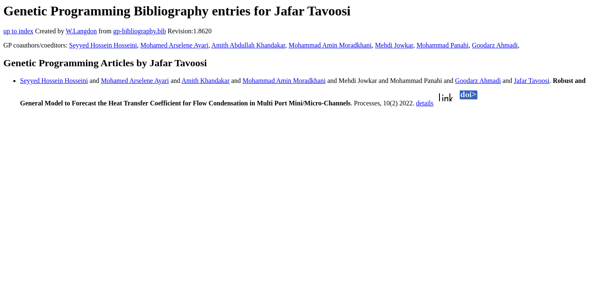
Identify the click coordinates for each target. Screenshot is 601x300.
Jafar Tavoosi (531, 80)
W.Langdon (81, 31)
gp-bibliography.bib (139, 31)
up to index (18, 31)
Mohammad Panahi (443, 45)
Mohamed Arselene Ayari (174, 45)
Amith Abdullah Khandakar (248, 45)
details (425, 103)
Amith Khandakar (206, 80)
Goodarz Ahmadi (495, 45)
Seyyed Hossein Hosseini (103, 45)
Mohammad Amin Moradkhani (329, 45)
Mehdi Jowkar (394, 45)
